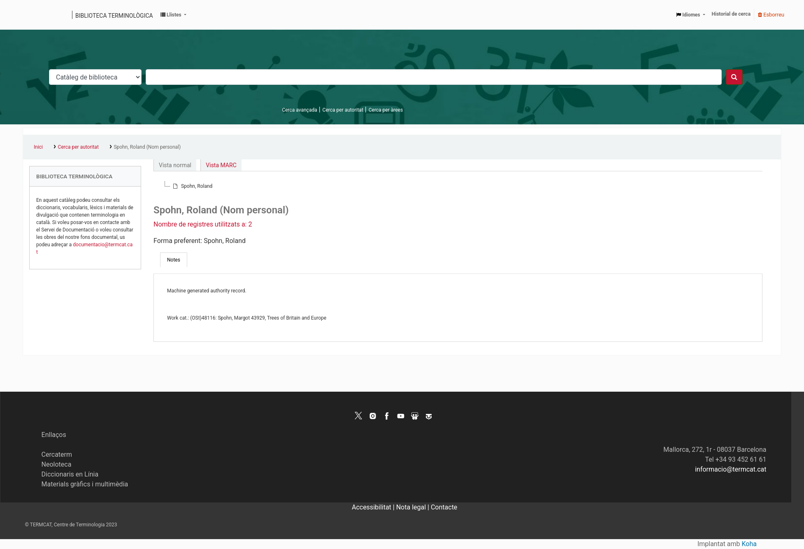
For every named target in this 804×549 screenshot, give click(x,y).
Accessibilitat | (374, 507)
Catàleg (31, 15)
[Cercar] (734, 77)
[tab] (173, 259)
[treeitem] (192, 186)
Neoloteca (57, 464)
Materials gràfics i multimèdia (85, 484)
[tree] (457, 186)
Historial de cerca (731, 14)
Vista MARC (221, 165)
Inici (38, 147)
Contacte (444, 507)
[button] (173, 15)
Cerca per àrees (386, 110)
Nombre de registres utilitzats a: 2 (202, 224)
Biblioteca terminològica (114, 15)
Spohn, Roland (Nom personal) (147, 147)
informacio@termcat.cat (730, 469)
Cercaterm (57, 454)
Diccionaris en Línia (70, 474)
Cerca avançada (299, 110)
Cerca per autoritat (343, 110)
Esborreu (771, 15)
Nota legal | (413, 507)
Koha (749, 544)
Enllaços (54, 435)
